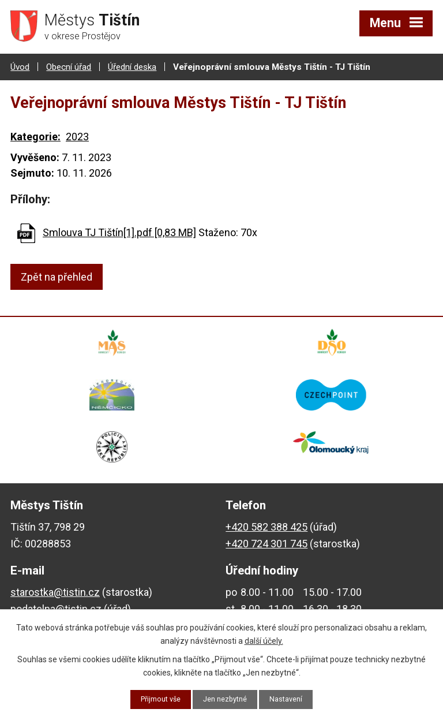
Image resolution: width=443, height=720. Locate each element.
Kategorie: (35, 135)
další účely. (264, 639)
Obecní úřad (68, 65)
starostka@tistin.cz (55, 591)
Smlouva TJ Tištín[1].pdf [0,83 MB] (119, 231)
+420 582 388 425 (266, 525)
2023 (77, 135)
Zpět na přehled (56, 276)
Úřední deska (132, 65)
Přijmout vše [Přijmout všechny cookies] (156, 698)
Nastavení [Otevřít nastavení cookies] (292, 698)
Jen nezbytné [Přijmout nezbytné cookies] (226, 698)
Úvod (19, 65)
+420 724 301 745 (266, 542)
